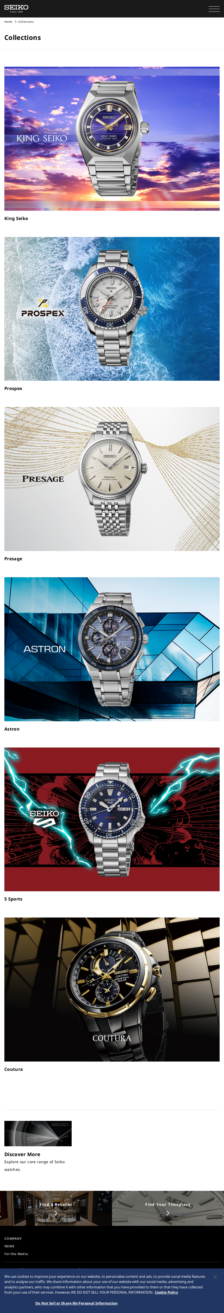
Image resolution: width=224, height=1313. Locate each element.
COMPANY (13, 1238)
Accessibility (17, 1269)
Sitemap (85, 1269)
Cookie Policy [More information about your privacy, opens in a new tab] (166, 1296)
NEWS (9, 1246)
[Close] (215, 1281)
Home (8, 22)
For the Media (16, 1254)
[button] (214, 8)
